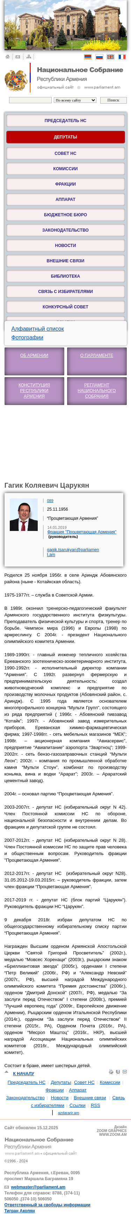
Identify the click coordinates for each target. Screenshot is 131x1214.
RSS (95, 1105)
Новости (65, 245)
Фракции (65, 184)
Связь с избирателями (65, 291)
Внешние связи (66, 260)
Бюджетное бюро (65, 214)
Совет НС (65, 153)
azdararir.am (68, 1113)
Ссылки (78, 1105)
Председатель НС (66, 120)
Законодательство (65, 230)
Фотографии (27, 337)
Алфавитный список (38, 329)
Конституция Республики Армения (34, 391)
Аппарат (65, 199)
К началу (23, 1073)
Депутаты (61, 1082)
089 (50, 501)
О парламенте (97, 355)
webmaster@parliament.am (38, 1187)
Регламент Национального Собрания (97, 391)
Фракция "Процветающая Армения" (82, 532)
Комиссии (65, 168)
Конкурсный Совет (65, 307)
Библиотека (65, 276)
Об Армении (34, 355)
